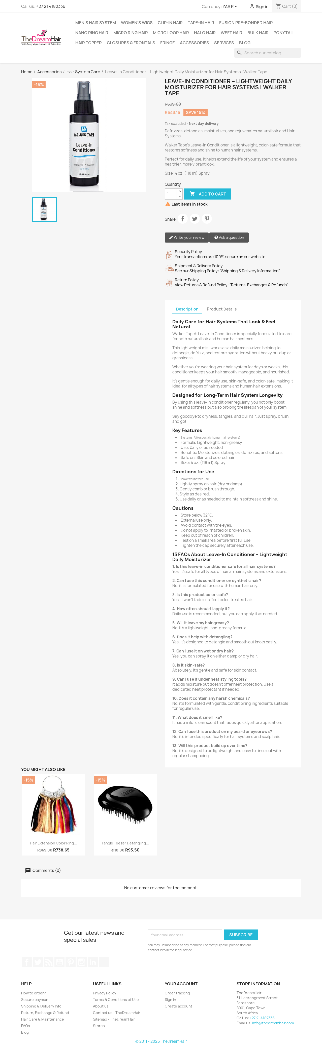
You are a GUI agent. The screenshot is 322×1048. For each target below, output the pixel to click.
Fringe (167, 43)
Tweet (195, 219)
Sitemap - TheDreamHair (114, 1019)
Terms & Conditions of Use (116, 999)
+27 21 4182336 (50, 6)
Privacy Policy (104, 993)
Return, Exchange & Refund (45, 1012)
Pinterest (207, 219)
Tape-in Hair (201, 22)
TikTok (104, 962)
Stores (99, 1025)
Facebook (27, 962)
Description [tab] (187, 309)
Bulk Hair (258, 32)
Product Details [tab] (222, 309)
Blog (244, 43)
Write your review (186, 237)
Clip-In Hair (170, 22)
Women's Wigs (137, 22)
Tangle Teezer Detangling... (125, 843)
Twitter (38, 962)
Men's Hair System (95, 22)
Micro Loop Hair (171, 32)
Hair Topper (88, 43)
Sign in (170, 999)
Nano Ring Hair (91, 32)
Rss (48, 962)
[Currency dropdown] (230, 7)
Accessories (194, 43)
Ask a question (229, 237)
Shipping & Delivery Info (41, 1006)
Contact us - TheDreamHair (116, 1012)
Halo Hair (205, 32)
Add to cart (207, 194)
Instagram (82, 962)
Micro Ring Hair (130, 32)
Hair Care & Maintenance (42, 1019)
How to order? (33, 993)
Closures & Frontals (131, 43)
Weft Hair (231, 32)
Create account (178, 1006)
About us (101, 1006)
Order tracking (177, 993)
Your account (181, 984)
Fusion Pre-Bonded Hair (246, 22)
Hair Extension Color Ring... (53, 843)
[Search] (267, 53)
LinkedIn (93, 962)
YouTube (59, 962)
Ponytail (284, 32)
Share (183, 219)
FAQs (25, 1025)
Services (224, 43)
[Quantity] (171, 194)
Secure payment (35, 999)
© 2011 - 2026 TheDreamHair (161, 1041)
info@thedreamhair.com (273, 1023)
